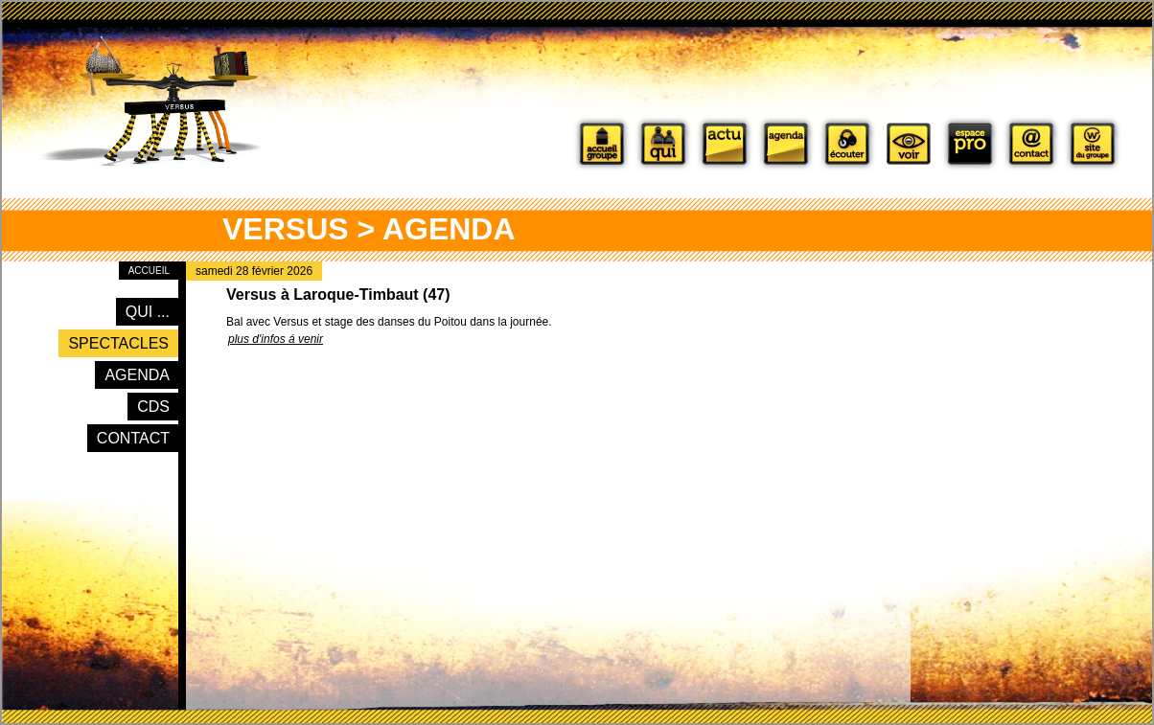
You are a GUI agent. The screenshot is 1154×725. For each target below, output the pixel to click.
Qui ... (148, 312)
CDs (153, 406)
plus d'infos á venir (275, 339)
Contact (133, 438)
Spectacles (118, 343)
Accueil (149, 270)
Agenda (137, 375)
